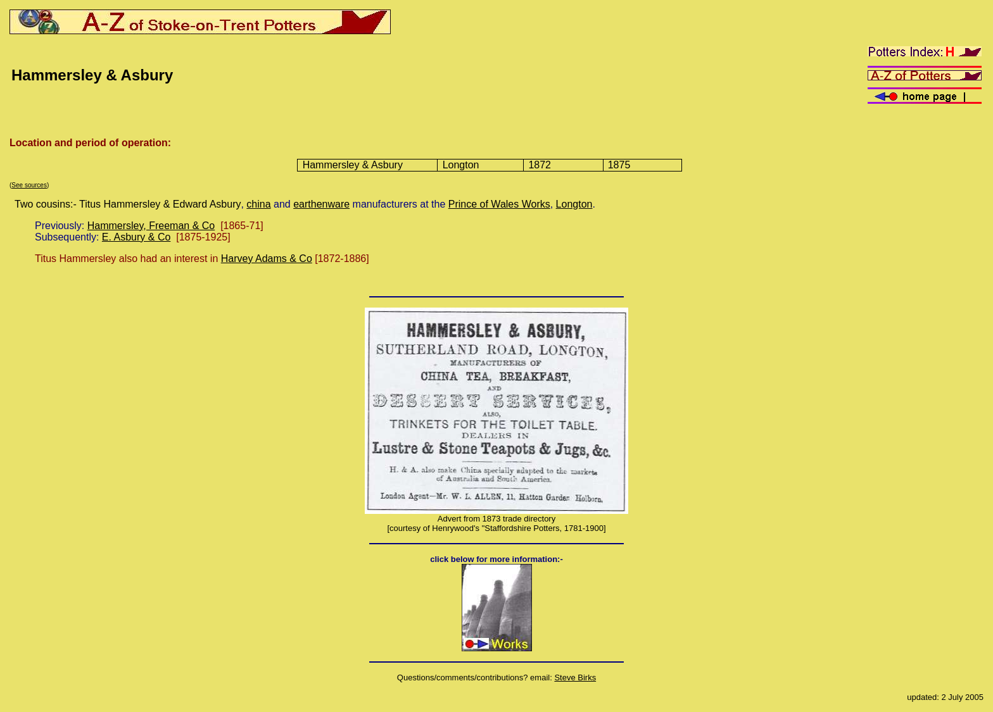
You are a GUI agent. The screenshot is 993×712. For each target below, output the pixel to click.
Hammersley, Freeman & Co (151, 225)
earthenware (321, 204)
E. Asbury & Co (136, 237)
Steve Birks (575, 677)
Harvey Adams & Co (266, 258)
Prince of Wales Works (499, 204)
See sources (29, 185)
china (258, 204)
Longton (574, 204)
